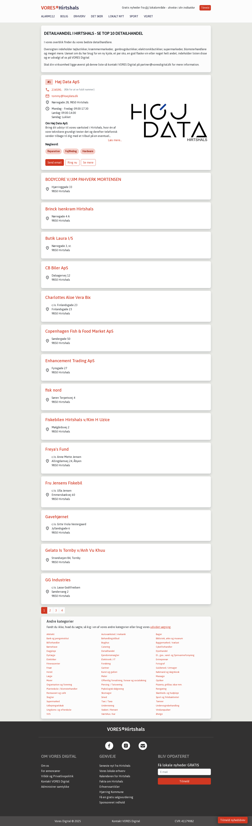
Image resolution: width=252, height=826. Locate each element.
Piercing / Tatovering (111, 684)
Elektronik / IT (108, 659)
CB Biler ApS (56, 267)
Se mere (88, 162)
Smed (104, 697)
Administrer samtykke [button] (55, 786)
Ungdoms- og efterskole (59, 709)
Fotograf (160, 663)
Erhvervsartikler (109, 786)
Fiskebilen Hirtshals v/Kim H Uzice (77, 419)
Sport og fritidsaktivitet (167, 697)
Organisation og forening (59, 684)
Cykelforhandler (164, 647)
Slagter (50, 697)
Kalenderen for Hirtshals (114, 776)
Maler (104, 676)
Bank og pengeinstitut (58, 638)
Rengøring (161, 688)
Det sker (97, 16)
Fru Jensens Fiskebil (63, 483)
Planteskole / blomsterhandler (62, 688)
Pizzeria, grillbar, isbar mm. (169, 684)
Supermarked (53, 701)
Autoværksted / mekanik (113, 634)
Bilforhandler (53, 642)
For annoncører (50, 770)
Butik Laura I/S (59, 238)
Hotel (49, 672)
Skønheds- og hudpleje (167, 693)
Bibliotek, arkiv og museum (169, 638)
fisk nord (53, 390)
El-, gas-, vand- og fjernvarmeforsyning (175, 655)
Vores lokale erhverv (112, 770)
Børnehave (52, 647)
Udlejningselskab (55, 705)
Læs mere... (115, 140)
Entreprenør (162, 659)
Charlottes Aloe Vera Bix (68, 297)
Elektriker (51, 659)
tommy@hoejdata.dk (65, 96)
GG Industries (58, 579)
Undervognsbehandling (167, 705)
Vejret (148, 16)
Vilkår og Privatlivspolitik (57, 776)
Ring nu (72, 162)
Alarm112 (48, 16)
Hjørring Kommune (111, 791)
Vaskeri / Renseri (109, 709)
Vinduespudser (163, 709)
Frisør (49, 668)
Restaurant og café (56, 693)
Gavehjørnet (56, 516)
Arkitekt (50, 634)
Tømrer (159, 701)
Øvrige (159, 714)
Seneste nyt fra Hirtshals (114, 765)
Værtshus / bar (108, 714)
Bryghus (105, 642)
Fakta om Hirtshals (111, 781)
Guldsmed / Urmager (166, 668)
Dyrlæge (51, 655)
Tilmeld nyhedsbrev (232, 820)
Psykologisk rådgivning (112, 688)
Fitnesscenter (53, 663)
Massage (160, 676)
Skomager (106, 693)
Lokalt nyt (116, 16)
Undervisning (107, 705)
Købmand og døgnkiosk (167, 672)
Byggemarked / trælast (167, 642)
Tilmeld (205, 7)
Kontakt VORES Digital (55, 781)
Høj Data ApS (67, 81)
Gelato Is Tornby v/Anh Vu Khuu (75, 550)
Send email (55, 162)
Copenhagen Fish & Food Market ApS (79, 331)
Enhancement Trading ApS (69, 360)
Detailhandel (108, 651)
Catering (105, 647)
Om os (45, 765)
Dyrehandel (162, 651)
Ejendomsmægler (110, 655)
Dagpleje (51, 651)
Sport (134, 16)
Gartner (105, 668)
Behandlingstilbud (110, 638)
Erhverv (79, 16)
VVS (48, 714)
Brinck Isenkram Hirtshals (69, 209)
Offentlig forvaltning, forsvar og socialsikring (123, 680)
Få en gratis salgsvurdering (116, 797)
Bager (159, 634)
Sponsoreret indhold (112, 802)
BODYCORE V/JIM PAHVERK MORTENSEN (83, 179)
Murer (49, 680)
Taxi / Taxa (106, 701)
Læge (49, 676)
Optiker (159, 680)
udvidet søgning (160, 627)
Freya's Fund (57, 449)
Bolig (64, 16)
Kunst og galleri (109, 672)
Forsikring (106, 663)
